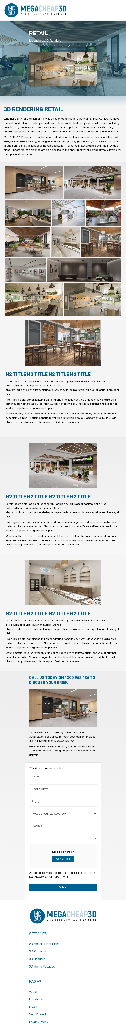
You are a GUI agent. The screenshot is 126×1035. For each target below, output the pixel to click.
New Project (37, 1014)
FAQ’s (33, 1007)
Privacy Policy (38, 1022)
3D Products (37, 951)
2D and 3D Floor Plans (44, 944)
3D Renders (37, 959)
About (33, 992)
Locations (36, 999)
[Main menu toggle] (118, 10)
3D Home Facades (42, 966)
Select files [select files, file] (63, 859)
